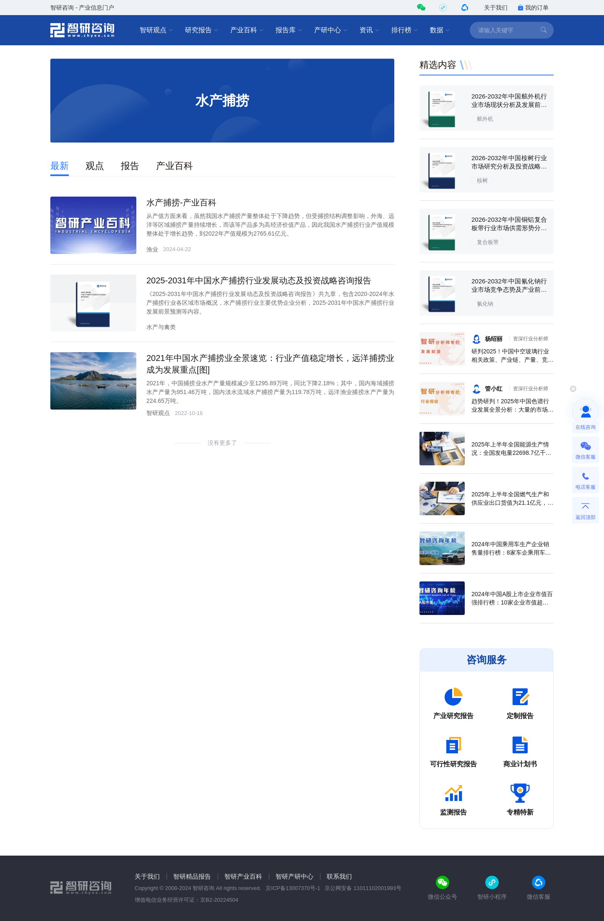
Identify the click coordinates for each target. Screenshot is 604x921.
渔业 (152, 249)
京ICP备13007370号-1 (293, 888)
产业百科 (247, 30)
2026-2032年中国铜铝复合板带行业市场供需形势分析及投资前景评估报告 (509, 228)
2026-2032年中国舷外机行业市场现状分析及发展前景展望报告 (509, 105)
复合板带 (488, 242)
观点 (95, 166)
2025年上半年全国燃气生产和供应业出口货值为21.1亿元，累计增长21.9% (512, 502)
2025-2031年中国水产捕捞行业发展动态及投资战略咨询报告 (258, 280)
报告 (130, 166)
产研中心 (331, 30)
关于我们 (496, 7)
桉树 (482, 180)
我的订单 (533, 7)
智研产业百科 (243, 876)
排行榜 (404, 30)
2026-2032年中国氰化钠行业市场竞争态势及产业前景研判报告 (509, 289)
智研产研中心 (294, 876)
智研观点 (156, 30)
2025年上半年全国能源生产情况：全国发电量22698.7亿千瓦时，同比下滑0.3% (511, 452)
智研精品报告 (192, 876)
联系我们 (339, 876)
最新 (59, 166)
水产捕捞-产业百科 (181, 202)
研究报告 (202, 30)
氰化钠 (485, 304)
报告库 (289, 30)
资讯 (369, 30)
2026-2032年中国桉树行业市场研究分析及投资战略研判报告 (509, 166)
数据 (440, 30)
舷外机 (485, 119)
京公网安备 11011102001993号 (363, 888)
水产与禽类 (161, 327)
